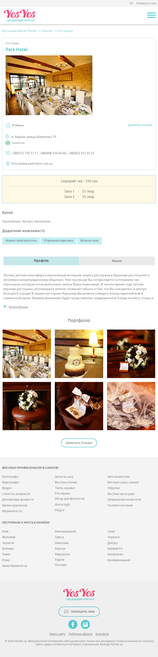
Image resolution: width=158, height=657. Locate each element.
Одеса (59, 537)
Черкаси (113, 537)
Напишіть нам (146, 3)
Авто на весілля (119, 477)
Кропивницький (119, 560)
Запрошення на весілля (124, 499)
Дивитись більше (79, 443)
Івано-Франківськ (14, 566)
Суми (111, 531)
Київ (5, 531)
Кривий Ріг (115, 549)
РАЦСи (59, 510)
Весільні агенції (66, 482)
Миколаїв (61, 543)
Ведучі (6, 488)
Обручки (114, 488)
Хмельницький (65, 531)
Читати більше (18, 307)
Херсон (60, 549)
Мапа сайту (57, 634)
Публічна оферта (80, 634)
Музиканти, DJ (12, 511)
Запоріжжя (115, 554)
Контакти (102, 634)
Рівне (6, 560)
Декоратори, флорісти (18, 499)
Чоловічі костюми (120, 505)
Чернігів (8, 543)
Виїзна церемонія (14, 505)
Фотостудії (62, 504)
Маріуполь (62, 554)
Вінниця (8, 549)
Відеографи (10, 482)
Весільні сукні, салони (123, 482)
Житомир (8, 537)
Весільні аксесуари (121, 494)
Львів (6, 554)
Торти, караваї (65, 488)
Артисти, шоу (64, 477)
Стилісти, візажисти (16, 494)
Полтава (61, 565)
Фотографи (10, 477)
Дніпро (112, 543)
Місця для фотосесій (69, 499)
